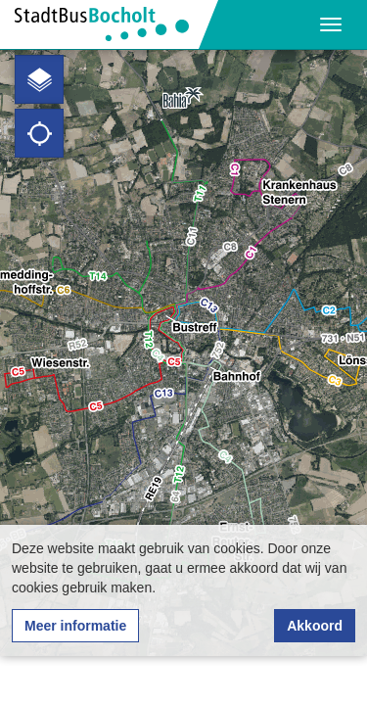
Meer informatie (75, 626)
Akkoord (315, 626)
